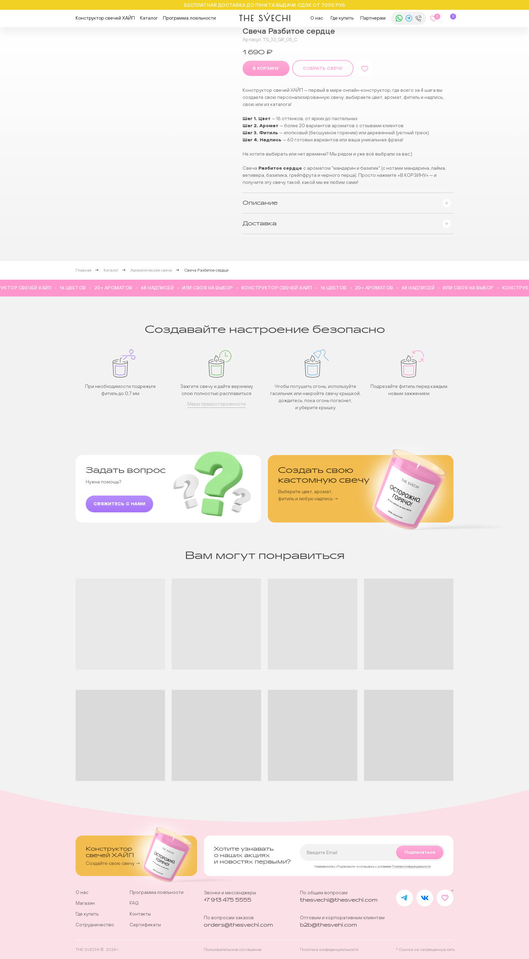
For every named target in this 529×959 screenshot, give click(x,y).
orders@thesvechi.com (238, 925)
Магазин (85, 903)
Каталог (149, 18)
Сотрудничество (95, 924)
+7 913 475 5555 (227, 900)
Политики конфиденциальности (411, 866)
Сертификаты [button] (145, 924)
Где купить (342, 18)
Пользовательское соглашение (232, 949)
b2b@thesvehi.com (328, 925)
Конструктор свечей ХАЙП (105, 18)
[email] (372, 852)
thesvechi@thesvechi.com (339, 900)
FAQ (134, 903)
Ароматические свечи (151, 270)
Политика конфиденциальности (329, 949)
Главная (83, 270)
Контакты (140, 913)
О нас (316, 18)
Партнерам (373, 18)
